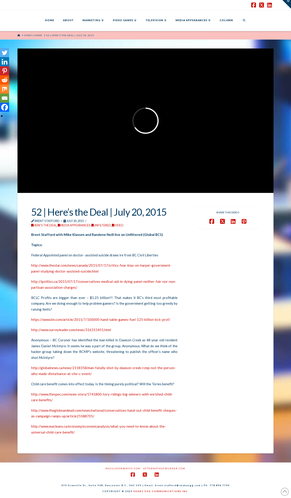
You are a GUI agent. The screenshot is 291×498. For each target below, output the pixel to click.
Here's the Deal (44, 225)
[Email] (4, 98)
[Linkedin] (4, 61)
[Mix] (4, 89)
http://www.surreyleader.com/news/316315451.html (71, 330)
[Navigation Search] (244, 20)
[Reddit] (4, 79)
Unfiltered (101, 225)
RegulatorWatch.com (122, 468)
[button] (286, 4)
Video (117, 225)
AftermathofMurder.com (164, 468)
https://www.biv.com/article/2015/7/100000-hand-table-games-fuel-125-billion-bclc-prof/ (100, 319)
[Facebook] (4, 107)
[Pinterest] (4, 70)
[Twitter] (4, 52)
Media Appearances (74, 225)
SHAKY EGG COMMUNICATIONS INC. (161, 491)
